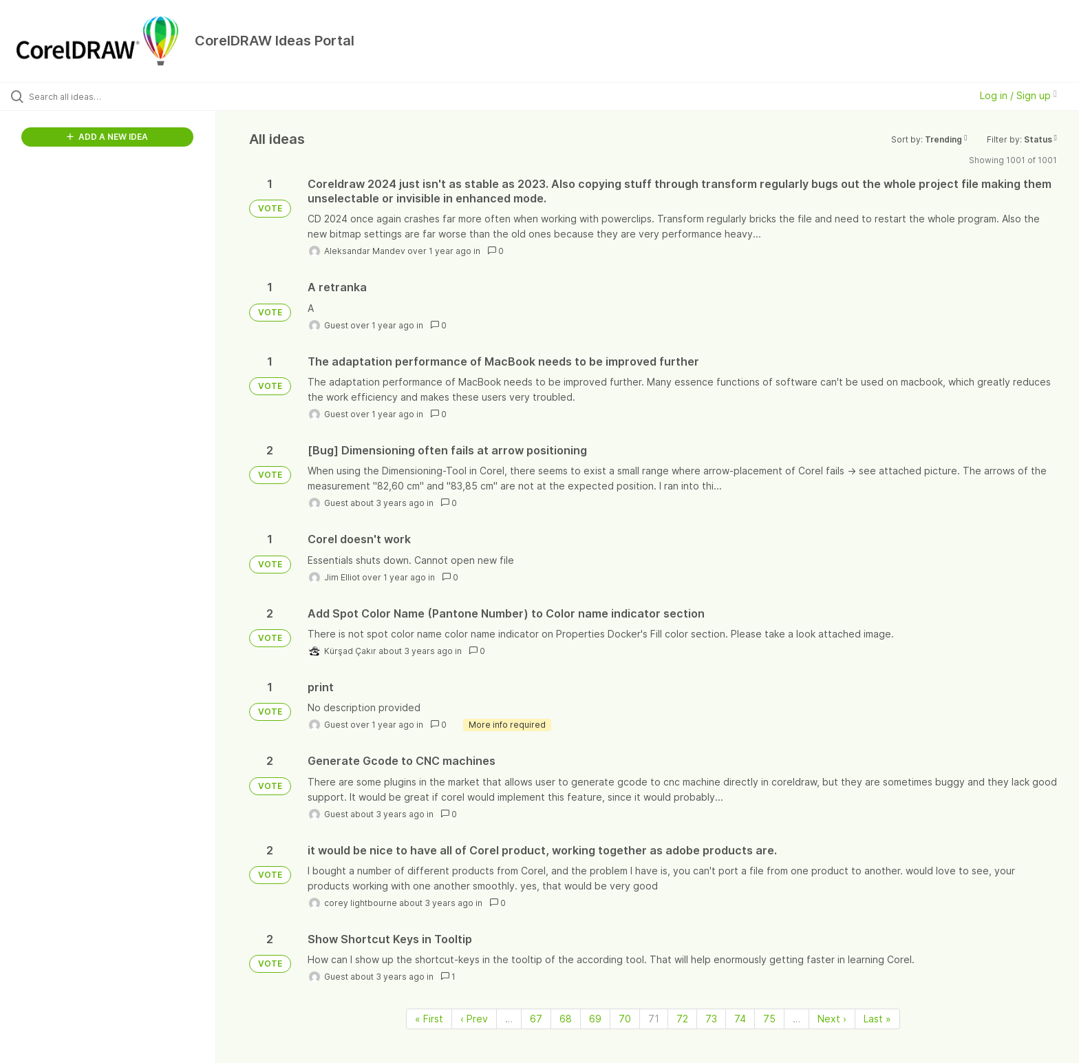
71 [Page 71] (653, 1018)
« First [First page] (429, 1018)
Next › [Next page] (832, 1018)
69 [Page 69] (595, 1018)
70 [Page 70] (625, 1018)
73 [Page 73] (711, 1018)
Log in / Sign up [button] (1018, 95)
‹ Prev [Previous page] (474, 1018)
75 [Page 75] (769, 1018)
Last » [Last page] (877, 1018)
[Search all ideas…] (125, 96)
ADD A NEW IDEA (107, 136)
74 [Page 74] (740, 1018)
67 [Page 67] (536, 1018)
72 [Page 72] (682, 1018)
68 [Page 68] (565, 1018)
